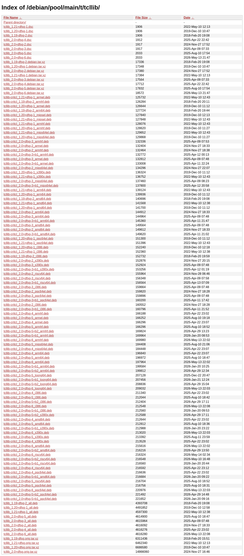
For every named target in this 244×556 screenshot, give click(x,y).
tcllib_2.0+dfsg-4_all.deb (20, 529)
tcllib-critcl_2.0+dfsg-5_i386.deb (25, 397)
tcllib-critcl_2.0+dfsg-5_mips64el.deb (28, 344)
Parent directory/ (15, 22)
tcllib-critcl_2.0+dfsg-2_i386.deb (25, 304)
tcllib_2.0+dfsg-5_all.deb (20, 516)
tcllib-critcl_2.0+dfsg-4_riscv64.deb (27, 468)
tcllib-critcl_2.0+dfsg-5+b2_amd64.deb (29, 450)
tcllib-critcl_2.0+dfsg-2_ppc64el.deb (27, 291)
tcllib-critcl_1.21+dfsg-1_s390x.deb (27, 176)
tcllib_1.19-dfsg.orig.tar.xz (21, 538)
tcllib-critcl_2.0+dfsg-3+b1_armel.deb (29, 163)
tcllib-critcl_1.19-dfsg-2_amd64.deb (27, 198)
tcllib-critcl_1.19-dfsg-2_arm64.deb (27, 110)
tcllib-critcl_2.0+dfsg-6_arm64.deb (27, 362)
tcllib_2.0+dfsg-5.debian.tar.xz (24, 88)
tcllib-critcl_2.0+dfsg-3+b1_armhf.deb (29, 154)
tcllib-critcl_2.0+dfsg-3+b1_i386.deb (28, 309)
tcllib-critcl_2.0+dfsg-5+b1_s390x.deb (29, 428)
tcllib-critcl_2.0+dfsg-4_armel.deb (26, 322)
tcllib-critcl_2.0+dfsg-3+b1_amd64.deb (29, 234)
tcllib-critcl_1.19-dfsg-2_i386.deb (25, 256)
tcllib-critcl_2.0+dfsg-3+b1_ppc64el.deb (30, 300)
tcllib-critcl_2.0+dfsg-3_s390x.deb (26, 265)
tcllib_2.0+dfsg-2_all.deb (20, 525)
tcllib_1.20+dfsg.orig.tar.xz (21, 547)
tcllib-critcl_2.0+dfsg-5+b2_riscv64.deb (30, 459)
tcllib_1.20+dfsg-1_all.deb (21, 507)
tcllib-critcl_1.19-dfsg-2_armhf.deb (27, 101)
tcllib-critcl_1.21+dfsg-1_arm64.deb (27, 190)
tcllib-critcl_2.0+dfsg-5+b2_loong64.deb (30, 384)
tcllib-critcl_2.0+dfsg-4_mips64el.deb (28, 348)
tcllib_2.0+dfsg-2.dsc (17, 44)
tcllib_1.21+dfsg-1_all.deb (21, 512)
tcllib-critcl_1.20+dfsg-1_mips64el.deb (29, 137)
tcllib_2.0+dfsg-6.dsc (17, 57)
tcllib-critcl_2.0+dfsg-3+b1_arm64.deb (29, 220)
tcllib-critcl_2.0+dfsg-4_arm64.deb (27, 353)
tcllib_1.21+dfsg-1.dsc (18, 26)
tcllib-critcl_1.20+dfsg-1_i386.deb (26, 247)
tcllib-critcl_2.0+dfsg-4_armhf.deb (26, 313)
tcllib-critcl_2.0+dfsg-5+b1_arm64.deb (29, 366)
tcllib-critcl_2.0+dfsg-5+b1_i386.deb (28, 410)
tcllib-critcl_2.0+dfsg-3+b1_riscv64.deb (30, 282)
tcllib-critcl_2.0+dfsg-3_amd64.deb (27, 225)
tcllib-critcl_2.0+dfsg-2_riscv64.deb (27, 273)
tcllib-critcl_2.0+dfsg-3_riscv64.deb (27, 278)
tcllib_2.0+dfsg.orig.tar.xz (20, 551)
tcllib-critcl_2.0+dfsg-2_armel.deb (26, 145)
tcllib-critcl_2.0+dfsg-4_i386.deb (25, 392)
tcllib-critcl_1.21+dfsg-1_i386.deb (26, 251)
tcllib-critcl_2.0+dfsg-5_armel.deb (26, 317)
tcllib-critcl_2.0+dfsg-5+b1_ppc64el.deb (30, 498)
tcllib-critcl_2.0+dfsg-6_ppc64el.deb (27, 490)
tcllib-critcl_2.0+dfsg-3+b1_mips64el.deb (31, 185)
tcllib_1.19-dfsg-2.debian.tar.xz (24, 62)
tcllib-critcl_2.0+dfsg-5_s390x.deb (26, 437)
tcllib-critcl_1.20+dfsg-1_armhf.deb (27, 128)
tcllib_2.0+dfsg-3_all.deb (20, 521)
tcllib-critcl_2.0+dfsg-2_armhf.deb (26, 150)
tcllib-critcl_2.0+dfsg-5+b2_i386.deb (28, 401)
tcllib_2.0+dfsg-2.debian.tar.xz (24, 70)
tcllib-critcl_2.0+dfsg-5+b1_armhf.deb (29, 335)
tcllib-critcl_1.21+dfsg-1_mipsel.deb (27, 119)
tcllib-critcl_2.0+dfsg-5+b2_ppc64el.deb (30, 494)
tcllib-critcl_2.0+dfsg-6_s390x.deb (26, 432)
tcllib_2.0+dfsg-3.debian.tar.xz (24, 79)
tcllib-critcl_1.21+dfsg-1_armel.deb (27, 97)
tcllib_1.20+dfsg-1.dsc (18, 31)
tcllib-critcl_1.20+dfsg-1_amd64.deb (28, 207)
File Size (142, 17)
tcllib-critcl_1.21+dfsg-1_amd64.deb (28, 203)
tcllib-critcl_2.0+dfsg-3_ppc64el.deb (27, 295)
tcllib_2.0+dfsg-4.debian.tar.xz (24, 84)
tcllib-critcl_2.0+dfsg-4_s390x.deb (26, 441)
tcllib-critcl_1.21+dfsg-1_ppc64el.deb (28, 243)
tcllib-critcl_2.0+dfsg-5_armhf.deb (26, 326)
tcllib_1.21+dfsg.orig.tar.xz (21, 543)
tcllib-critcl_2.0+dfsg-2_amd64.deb (27, 229)
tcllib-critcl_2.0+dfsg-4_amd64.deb (27, 419)
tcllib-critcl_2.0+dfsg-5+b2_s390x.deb (29, 415)
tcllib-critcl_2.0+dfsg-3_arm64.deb (27, 216)
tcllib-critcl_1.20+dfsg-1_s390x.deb (27, 172)
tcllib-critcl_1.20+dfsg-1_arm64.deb (27, 194)
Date (187, 17)
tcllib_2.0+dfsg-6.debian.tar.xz (24, 93)
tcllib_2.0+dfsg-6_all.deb (20, 534)
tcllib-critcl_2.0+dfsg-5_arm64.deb (27, 357)
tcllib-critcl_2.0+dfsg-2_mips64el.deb (28, 168)
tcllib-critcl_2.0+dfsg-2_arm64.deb (27, 212)
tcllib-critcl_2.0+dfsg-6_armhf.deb (26, 340)
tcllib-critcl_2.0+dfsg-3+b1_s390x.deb (29, 269)
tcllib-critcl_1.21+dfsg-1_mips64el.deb (29, 132)
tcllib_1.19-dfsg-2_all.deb (21, 503)
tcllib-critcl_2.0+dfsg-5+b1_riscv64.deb (30, 463)
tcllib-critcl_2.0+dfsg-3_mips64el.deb (28, 181)
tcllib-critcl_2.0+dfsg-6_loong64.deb (28, 388)
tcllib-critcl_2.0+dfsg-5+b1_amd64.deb (29, 476)
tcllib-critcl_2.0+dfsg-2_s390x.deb (26, 260)
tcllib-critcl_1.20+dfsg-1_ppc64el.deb (28, 238)
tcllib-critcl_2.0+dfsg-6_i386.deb (25, 406)
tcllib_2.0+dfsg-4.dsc (17, 39)
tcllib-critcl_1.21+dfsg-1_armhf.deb (27, 123)
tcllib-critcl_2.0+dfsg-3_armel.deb (26, 159)
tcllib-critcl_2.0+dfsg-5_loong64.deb (28, 375)
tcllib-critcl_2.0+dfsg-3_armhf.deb (26, 141)
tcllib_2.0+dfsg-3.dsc (17, 48)
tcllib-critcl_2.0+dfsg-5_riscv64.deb (27, 481)
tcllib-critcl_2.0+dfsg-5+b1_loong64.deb (30, 379)
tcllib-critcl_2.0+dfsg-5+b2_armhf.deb (29, 331)
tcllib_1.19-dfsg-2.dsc (18, 35)
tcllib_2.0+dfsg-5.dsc (17, 53)
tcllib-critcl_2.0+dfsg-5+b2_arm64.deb (29, 370)
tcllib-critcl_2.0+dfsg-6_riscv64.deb (27, 454)
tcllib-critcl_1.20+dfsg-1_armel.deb (27, 106)
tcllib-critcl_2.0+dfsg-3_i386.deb (25, 287)
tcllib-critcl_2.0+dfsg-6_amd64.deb (27, 446)
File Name (11, 17)
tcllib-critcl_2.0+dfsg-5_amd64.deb (27, 423)
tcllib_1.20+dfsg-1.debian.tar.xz (25, 66)
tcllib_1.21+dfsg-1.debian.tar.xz (25, 75)
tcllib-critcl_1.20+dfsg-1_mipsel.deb (27, 115)
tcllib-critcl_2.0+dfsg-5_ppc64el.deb (27, 485)
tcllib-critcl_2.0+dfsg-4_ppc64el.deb (27, 472)
